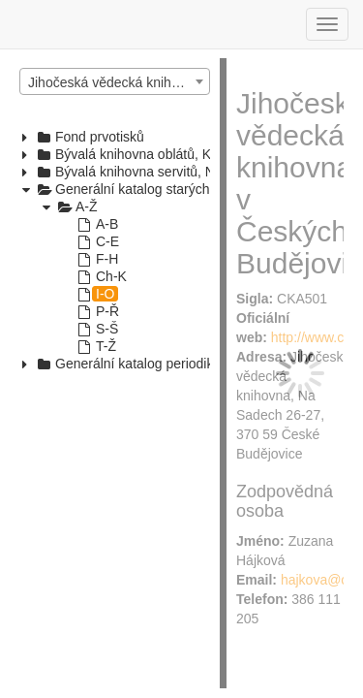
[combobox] (114, 81)
